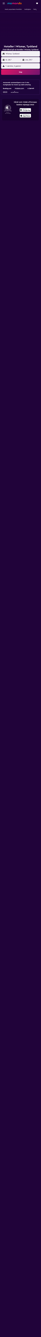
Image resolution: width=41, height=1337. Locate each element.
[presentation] (25, 115)
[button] (3, 3)
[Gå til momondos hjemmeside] (14, 3)
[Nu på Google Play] (25, 110)
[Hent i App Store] (25, 116)
